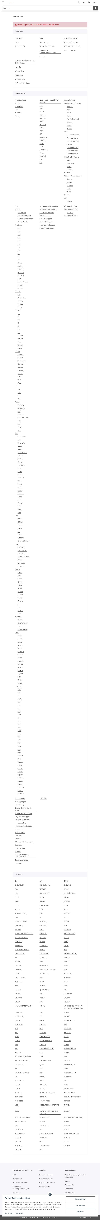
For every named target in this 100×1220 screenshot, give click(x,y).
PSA (65, 925)
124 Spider (22, 437)
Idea (19, 468)
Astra (19, 648)
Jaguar (42, 131)
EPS (65, 949)
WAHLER (67, 1146)
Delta (19, 576)
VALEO (17, 1002)
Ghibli (20, 620)
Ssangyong (43, 150)
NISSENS (43, 1081)
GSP (41, 1069)
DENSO (42, 949)
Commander (22, 550)
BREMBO (43, 937)
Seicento (21, 493)
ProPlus (67, 901)
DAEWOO (67, 885)
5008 (19, 746)
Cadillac (42, 112)
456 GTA (21, 405)
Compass (21, 553)
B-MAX (20, 519)
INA (41, 1012)
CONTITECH (44, 1126)
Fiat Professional (73, 119)
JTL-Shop (88, 1217)
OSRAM (69, 201)
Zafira (20, 683)
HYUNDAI (43, 889)
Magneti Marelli (21, 921)
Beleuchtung (19, 805)
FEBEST (66, 1130)
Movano (70, 185)
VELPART (67, 1002)
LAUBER (18, 1142)
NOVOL (42, 1150)
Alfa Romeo (19, 106)
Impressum (9, 1213)
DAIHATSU (43, 118)
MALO (42, 978)
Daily (68, 160)
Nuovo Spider (23, 282)
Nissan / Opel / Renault (72, 176)
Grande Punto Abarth (25, 219)
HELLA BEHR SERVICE (47, 1093)
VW (41, 162)
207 (19, 708)
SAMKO (18, 994)
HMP (41, 1142)
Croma (20, 459)
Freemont (21, 465)
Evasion (20, 336)
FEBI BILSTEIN (20, 953)
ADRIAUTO (43, 933)
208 (19, 711)
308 (19, 727)
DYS (41, 1028)
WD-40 (66, 1069)
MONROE (18, 982)
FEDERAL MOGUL (70, 953)
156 (19, 241)
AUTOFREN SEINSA (22, 949)
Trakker (69, 170)
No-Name (18, 925)
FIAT (65, 982)
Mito (19, 279)
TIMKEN (67, 1105)
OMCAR (42, 986)
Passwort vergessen (71, 38)
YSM (41, 1057)
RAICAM (18, 1150)
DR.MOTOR (19, 1130)
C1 (19, 313)
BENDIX (42, 1122)
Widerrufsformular (71, 42)
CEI (41, 1016)
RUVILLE (18, 1085)
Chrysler (18, 291)
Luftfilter (18, 836)
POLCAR (42, 1024)
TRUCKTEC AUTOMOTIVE (73, 1118)
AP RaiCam (43, 945)
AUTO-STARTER (45, 1061)
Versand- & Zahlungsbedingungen (48, 51)
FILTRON (67, 958)
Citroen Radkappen (47, 212)
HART (66, 1085)
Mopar (66, 921)
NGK (16, 986)
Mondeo (21, 538)
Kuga (19, 535)
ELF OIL (42, 1006)
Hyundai (43, 124)
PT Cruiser (21, 298)
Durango (21, 370)
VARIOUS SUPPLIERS (22, 1073)
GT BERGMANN (69, 1093)
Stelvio (20, 288)
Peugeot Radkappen (47, 228)
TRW (41, 909)
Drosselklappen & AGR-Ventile (23, 809)
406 (19, 737)
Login (17, 42)
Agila (19, 636)
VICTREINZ (68, 994)
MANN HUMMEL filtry (23, 1057)
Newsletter (19, 75)
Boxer (69, 113)
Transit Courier (72, 151)
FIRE (41, 962)
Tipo (19, 506)
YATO (17, 1126)
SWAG (66, 1142)
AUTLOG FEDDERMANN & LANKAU (49, 1112)
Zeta (19, 614)
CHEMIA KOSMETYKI (71, 1134)
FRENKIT (67, 1016)
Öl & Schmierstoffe (71, 209)
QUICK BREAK (45, 990)
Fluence (20, 765)
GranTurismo (22, 623)
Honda (42, 121)
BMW (41, 109)
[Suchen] (47, 8)
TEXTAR (67, 1138)
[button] (78, 2)
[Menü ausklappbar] (3, 1)
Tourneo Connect (73, 135)
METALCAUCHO (69, 1020)
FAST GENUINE (20, 978)
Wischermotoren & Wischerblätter (22, 855)
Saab (41, 147)
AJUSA (42, 1065)
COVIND (67, 1101)
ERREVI (17, 962)
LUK (65, 970)
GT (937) (21, 272)
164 (19, 247)
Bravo (20, 449)
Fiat (16, 109)
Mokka (20, 667)
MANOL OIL (19, 1016)
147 (19, 234)
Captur (20, 756)
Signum (20, 674)
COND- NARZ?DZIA (46, 1134)
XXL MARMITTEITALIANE (23, 1006)
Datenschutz (19, 1213)
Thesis (20, 598)
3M (16, 881)
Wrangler (21, 566)
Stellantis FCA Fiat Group (24, 933)
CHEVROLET (19, 885)
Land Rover (44, 137)
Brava (20, 446)
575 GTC (21, 414)
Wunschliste (19, 71)
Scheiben (18, 845)
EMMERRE (18, 945)
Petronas (70, 212)
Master (69, 182)
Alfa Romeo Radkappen (48, 209)
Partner (69, 128)
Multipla (21, 478)
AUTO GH (67, 1040)
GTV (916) (21, 275)
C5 (19, 326)
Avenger (21, 354)
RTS (65, 1024)
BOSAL (66, 1122)
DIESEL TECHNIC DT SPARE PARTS (49, 1106)
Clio (19, 759)
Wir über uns (20, 46)
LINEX (42, 1020)
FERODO (67, 962)
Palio (19, 481)
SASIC (17, 1036)
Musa (20, 588)
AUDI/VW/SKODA (70, 1048)
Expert (69, 116)
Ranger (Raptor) (23, 541)
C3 (19, 320)
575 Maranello (23, 418)
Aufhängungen (20, 802)
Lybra (20, 585)
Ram (19, 380)
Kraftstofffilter (20, 832)
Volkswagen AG (20, 913)
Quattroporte (22, 629)
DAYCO (17, 917)
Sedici (20, 490)
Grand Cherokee (24, 557)
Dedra (20, 572)
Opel (17, 632)
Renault (18, 752)
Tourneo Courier (73, 138)
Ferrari (17, 402)
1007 (19, 689)
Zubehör (18, 863)
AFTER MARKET (69, 933)
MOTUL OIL (19, 1146)
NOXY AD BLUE (20, 1122)
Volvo (41, 159)
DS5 (19, 396)
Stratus (20, 304)
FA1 (16, 1032)
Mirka (42, 897)
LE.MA (66, 966)
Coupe (20, 456)
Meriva (20, 664)
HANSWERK (19, 970)
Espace (20, 762)
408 (19, 743)
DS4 (19, 392)
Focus (20, 528)
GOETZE (67, 1061)
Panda (20, 484)
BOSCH (66, 937)
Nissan (66, 897)
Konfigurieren (80, 1205)
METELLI (18, 1093)
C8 (19, 332)
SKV (41, 1052)
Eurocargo (70, 163)
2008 (19, 699)
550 (19, 411)
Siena (20, 497)
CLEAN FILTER (20, 1081)
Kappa (20, 582)
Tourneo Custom (73, 141)
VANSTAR (18, 998)
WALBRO (67, 998)
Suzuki (66, 905)
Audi (41, 105)
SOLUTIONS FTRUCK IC (72, 1097)
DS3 (19, 389)
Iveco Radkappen (46, 219)
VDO (16, 1105)
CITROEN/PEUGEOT (47, 1048)
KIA (41, 134)
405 (19, 734)
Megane (21, 778)
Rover (42, 143)
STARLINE (18, 1012)
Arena (20, 642)
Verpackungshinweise (72, 46)
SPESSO (18, 990)
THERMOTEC (44, 953)
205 (19, 702)
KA (19, 531)
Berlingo (70, 106)
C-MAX (20, 522)
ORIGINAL (43, 1097)
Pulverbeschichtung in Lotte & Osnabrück (25, 62)
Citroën (17, 310)
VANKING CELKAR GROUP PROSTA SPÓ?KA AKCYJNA (73, 1007)
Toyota (42, 153)
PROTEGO (67, 1032)
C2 (19, 317)
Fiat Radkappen (45, 215)
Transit (69, 144)
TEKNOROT (19, 1097)
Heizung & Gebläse (22, 820)
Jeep (16, 544)
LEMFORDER (19, 1065)
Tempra (20, 503)
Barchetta (21, 443)
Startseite (18, 38)
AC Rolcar (67, 913)
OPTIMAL (43, 1085)
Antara (20, 639)
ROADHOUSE (69, 1089)
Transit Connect (72, 147)
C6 (19, 329)
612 (19, 421)
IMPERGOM (44, 966)
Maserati (18, 113)
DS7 (19, 399)
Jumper (69, 122)
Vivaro (69, 192)
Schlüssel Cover (20, 848)
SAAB (17, 905)
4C (19, 257)
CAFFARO (43, 958)
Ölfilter (17, 839)
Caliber (20, 358)
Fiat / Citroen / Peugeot (72, 103)
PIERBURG (67, 1077)
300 (19, 294)
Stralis (69, 166)
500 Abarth (22, 212)
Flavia (20, 579)
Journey (20, 373)
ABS (16, 1028)
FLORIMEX (43, 1138)
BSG (41, 1130)
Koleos (20, 771)
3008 (19, 715)
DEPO (66, 941)
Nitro (19, 377)
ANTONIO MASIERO (22, 1061)
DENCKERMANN (70, 1065)
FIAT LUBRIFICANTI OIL (48, 970)
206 (19, 705)
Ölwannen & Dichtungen (24, 842)
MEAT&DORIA (20, 1134)
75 (18, 260)
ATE (41, 881)
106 (19, 692)
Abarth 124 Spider (24, 215)
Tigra (19, 677)
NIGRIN (42, 1077)
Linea (20, 471)
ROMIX (66, 1052)
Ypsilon (20, 610)
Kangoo (69, 179)
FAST (41, 917)
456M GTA (21, 408)
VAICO (17, 1111)
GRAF (41, 994)
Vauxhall (43, 156)
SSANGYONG (44, 905)
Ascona (20, 645)
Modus (20, 781)
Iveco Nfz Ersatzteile (71, 157)
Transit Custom (72, 154)
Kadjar (20, 768)
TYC (16, 1048)
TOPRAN (43, 1044)
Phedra (20, 591)
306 (19, 721)
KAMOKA (43, 1032)
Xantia (20, 345)
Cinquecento (22, 452)
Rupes (17, 116)
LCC (41, 1073)
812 (19, 424)
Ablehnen (80, 1212)
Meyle (17, 897)
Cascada (21, 651)
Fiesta (20, 525)
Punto (20, 487)
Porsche (42, 140)
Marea (20, 475)
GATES (42, 1089)
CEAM (66, 945)
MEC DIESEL (44, 974)
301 (19, 718)
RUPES (42, 929)
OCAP (42, 982)
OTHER (66, 1044)
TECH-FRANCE (45, 1036)
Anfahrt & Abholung (22, 83)
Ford (65, 132)
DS (16, 386)
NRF (65, 1057)
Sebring (20, 301)
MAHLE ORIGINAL (21, 937)
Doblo (20, 462)
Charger (21, 364)
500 (19, 440)
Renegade (21, 563)
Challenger (22, 361)
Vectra (20, 680)
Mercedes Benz (69, 893)
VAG (65, 909)
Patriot (20, 560)
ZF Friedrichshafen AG (23, 1118)
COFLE (17, 1040)
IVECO (66, 889)
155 (19, 238)
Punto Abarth (22, 222)
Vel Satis (21, 794)
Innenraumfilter (21, 823)
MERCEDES (19, 1101)
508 (19, 749)
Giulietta (21, 269)
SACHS (66, 1081)
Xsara (20, 348)
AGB (41, 38)
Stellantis (67, 929)
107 (19, 696)
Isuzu (42, 128)
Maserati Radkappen (47, 225)
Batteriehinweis (70, 50)
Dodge (17, 351)
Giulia (20, 266)
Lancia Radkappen (46, 222)
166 (19, 250)
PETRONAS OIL (45, 1118)
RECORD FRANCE (46, 1040)
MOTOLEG (18, 1024)
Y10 (19, 607)
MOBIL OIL (68, 978)
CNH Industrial (45, 885)
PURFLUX (18, 1138)
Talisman (21, 787)
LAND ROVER (44, 893)
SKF (16, 958)
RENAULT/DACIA (70, 1073)
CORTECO (18, 941)
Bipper (69, 109)
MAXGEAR (67, 1028)
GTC (19, 430)
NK (16, 1069)
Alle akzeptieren (80, 1199)
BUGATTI (67, 1126)
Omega (20, 670)
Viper (19, 383)
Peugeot (18, 686)
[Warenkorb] (92, 2)
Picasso (20, 339)
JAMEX (17, 1089)
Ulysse (20, 509)
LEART (17, 974)
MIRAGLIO (67, 974)
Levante (20, 626)
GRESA (17, 1020)
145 (19, 228)
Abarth (17, 103)
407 (19, 740)
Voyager (20, 307)
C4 (19, 323)
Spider (20, 285)
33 (18, 253)
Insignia (20, 661)
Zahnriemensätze (21, 860)
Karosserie (19, 829)
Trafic (69, 188)
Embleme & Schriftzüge (23, 813)
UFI (65, 990)
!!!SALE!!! (43, 798)
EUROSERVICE (45, 1101)
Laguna (20, 775)
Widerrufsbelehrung (47, 46)
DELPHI (42, 941)
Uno (19, 512)
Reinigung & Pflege (71, 215)
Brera (20, 263)
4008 (19, 730)
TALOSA (18, 1052)
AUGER (66, 1111)
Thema (20, 595)
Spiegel (17, 851)
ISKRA (66, 1036)
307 (19, 724)
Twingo (20, 790)
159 (19, 244)
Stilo (19, 500)
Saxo (19, 342)
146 (19, 231)
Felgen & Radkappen (22, 817)
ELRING (66, 1012)
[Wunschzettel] (83, 2)
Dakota (20, 367)
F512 (19, 427)
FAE (16, 1044)
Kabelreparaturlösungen (24, 826)
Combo (20, 655)
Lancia (17, 569)
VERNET (42, 998)
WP (41, 1002)
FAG (16, 1077)
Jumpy (69, 125)
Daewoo (42, 115)
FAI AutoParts (44, 1146)
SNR (65, 986)
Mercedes (67, 173)
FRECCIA (18, 966)
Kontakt (18, 67)
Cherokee (21, 547)
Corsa (20, 658)
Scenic (20, 784)
